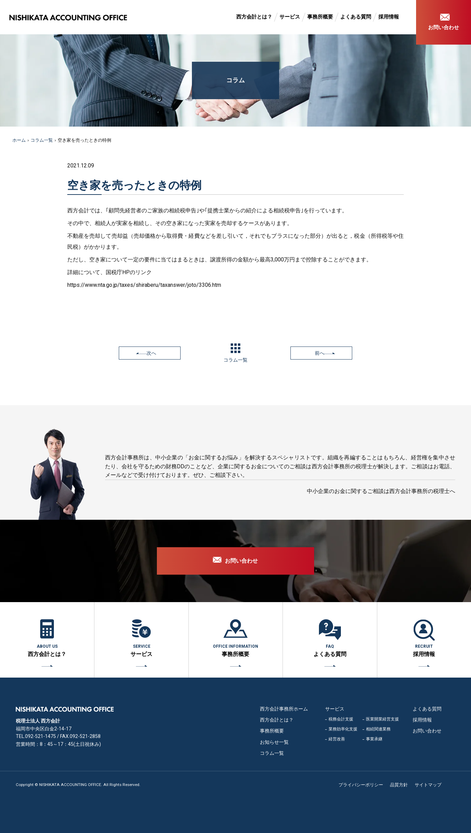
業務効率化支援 (343, 729)
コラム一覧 (42, 140)
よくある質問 (355, 17)
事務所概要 (320, 17)
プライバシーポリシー (360, 784)
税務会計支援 (341, 719)
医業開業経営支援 (382, 719)
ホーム (19, 140)
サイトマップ (428, 784)
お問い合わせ (443, 27)
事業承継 (374, 739)
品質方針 (399, 784)
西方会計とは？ (254, 17)
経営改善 (337, 739)
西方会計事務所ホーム (284, 709)
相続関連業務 (378, 729)
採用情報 (388, 17)
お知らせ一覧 (274, 742)
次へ (151, 353)
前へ (319, 353)
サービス (289, 17)
